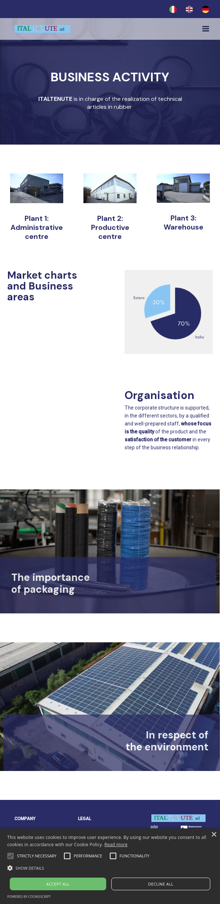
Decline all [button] (160, 884)
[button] (204, 28)
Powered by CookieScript (29, 896)
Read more (116, 844)
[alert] (110, 866)
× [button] (213, 834)
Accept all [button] (58, 884)
